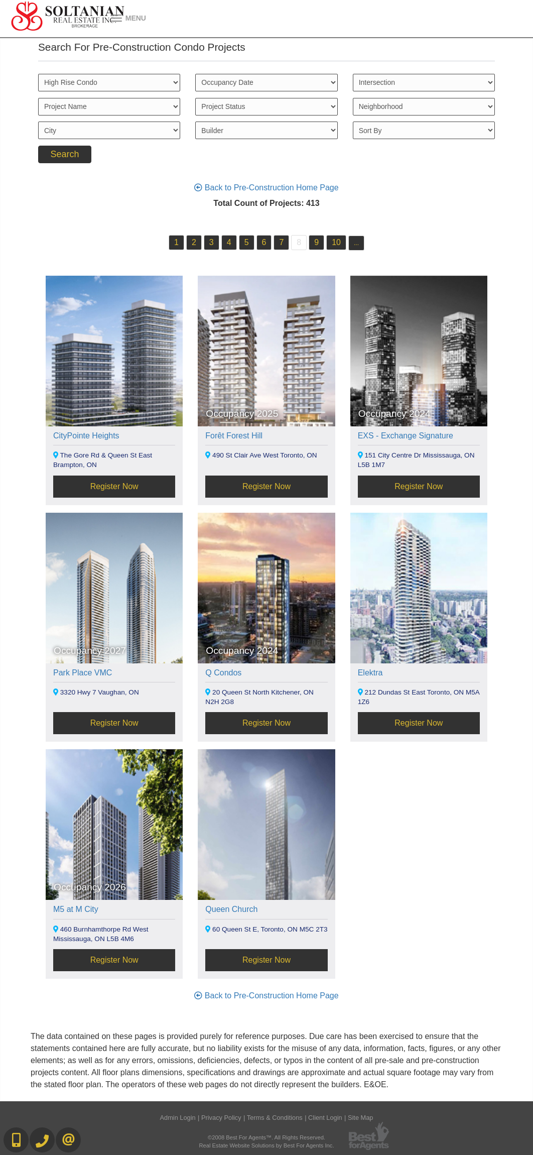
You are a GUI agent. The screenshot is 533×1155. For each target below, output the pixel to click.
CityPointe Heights (86, 435)
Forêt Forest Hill (233, 435)
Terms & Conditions (275, 1117)
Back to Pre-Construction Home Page (266, 187)
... (356, 243)
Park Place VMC (82, 672)
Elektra (370, 672)
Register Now (114, 486)
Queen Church (231, 909)
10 (336, 242)
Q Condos (223, 672)
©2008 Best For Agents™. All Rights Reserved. (266, 1137)
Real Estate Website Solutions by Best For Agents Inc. (266, 1145)
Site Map (360, 1117)
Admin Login (178, 1117)
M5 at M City (75, 909)
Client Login (325, 1117)
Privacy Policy (221, 1117)
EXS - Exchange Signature (405, 435)
